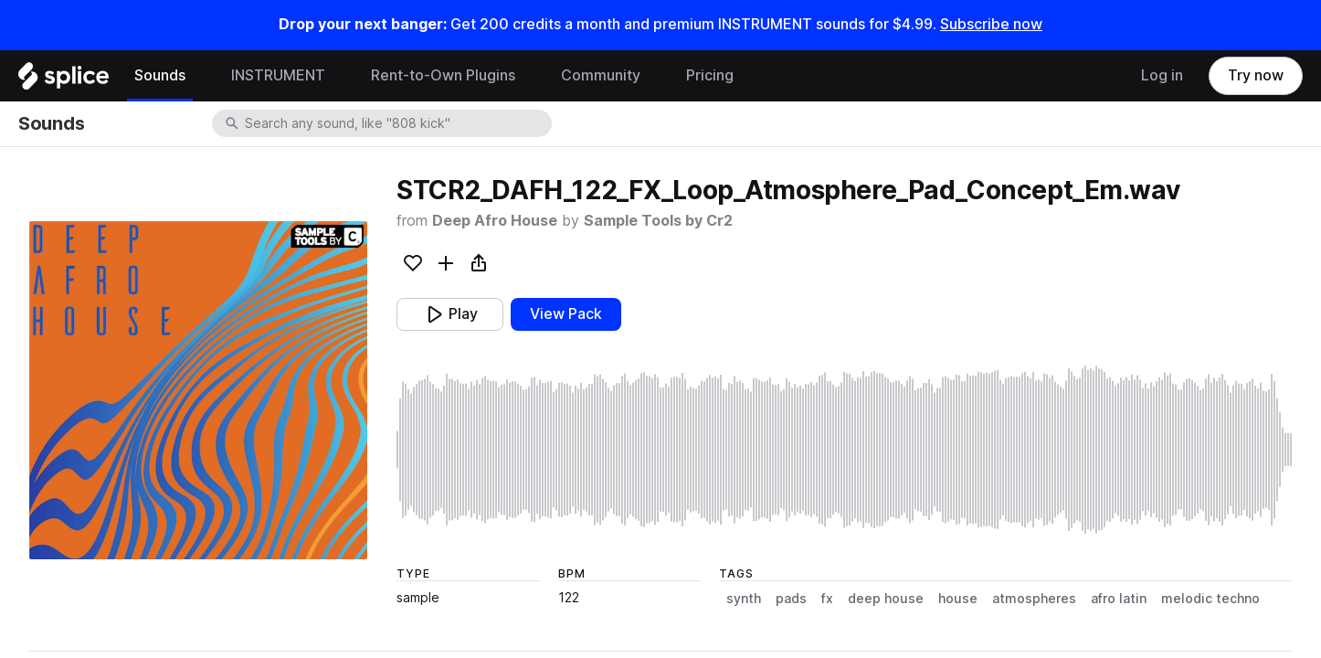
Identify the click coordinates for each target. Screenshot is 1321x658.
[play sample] (844, 449)
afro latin (1119, 598)
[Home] (63, 80)
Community (600, 75)
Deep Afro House (494, 220)
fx (827, 598)
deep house (886, 598)
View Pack (566, 314)
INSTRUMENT (278, 75)
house (958, 598)
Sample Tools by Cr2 (658, 220)
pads (791, 598)
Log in (1162, 75)
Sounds (159, 75)
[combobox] (396, 123)
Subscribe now (991, 24)
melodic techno (1210, 598)
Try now (1256, 75)
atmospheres (1034, 598)
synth (743, 598)
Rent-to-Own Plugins (443, 75)
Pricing (710, 75)
